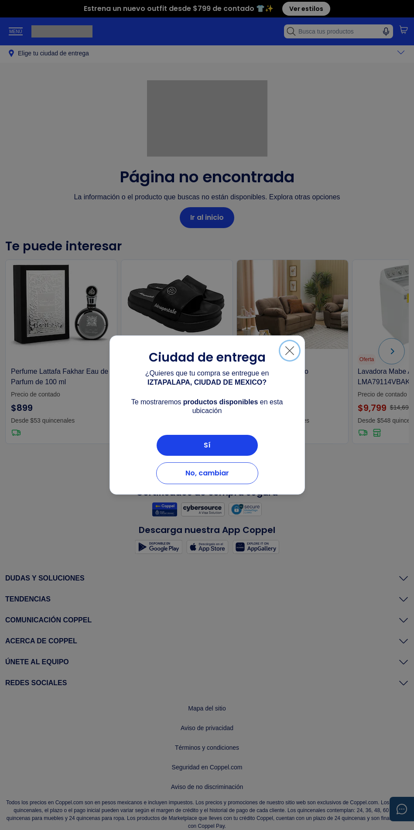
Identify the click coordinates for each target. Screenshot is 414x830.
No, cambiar (207, 473)
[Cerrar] (289, 350)
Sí (207, 445)
